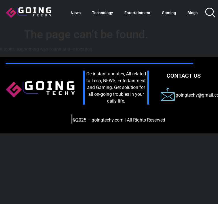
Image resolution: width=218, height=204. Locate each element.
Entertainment (137, 12)
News (76, 12)
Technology (102, 12)
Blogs (192, 12)
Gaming (169, 12)
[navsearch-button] (210, 12)
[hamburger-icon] (59, 121)
